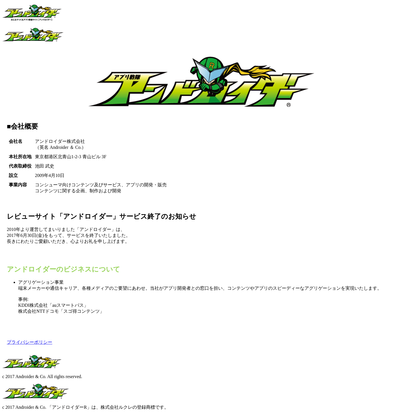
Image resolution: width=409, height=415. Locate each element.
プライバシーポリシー (29, 342)
